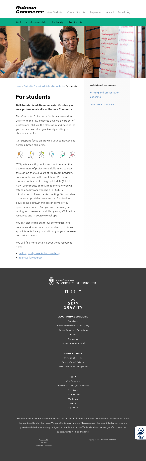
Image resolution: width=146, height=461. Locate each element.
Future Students (54, 12)
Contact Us (73, 339)
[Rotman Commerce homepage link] (73, 280)
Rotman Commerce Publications (73, 330)
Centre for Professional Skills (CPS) (73, 325)
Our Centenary (73, 381)
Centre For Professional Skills (31, 22)
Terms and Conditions (43, 445)
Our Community (73, 394)
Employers (95, 12)
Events (73, 403)
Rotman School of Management (73, 366)
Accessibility (44, 440)
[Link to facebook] (66, 292)
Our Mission (73, 321)
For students (75, 22)
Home (19, 86)
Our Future (73, 399)
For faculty (57, 22)
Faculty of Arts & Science (73, 362)
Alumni (110, 12)
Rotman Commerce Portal (73, 343)
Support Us (73, 407)
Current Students (76, 12)
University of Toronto (73, 358)
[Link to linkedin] (79, 292)
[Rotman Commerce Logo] (30, 9)
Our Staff (73, 334)
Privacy (43, 443)
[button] (124, 12)
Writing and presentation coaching (39, 253)
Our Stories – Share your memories (73, 385)
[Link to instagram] (73, 292)
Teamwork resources (30, 257)
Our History (73, 390)
